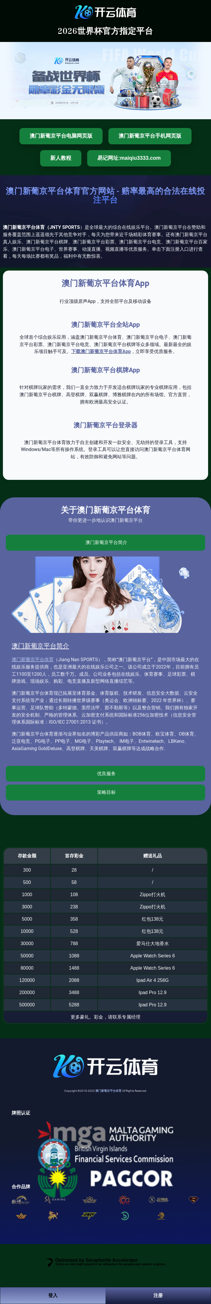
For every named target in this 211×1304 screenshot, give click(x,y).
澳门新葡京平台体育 (32, 659)
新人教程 (60, 158)
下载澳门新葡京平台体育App (101, 351)
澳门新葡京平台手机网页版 (150, 136)
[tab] (105, 543)
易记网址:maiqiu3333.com (129, 158)
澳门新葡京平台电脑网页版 (61, 136)
